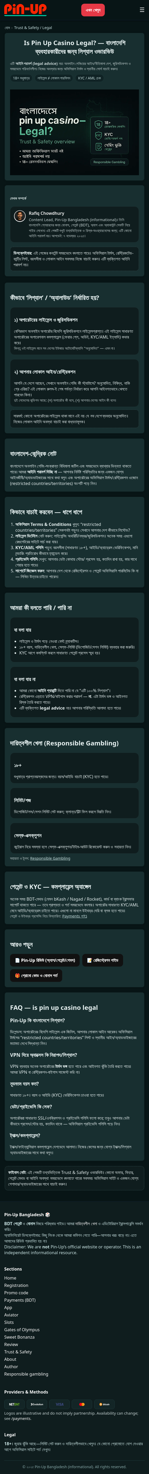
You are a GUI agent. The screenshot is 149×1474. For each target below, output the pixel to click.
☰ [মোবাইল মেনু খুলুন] (142, 10)
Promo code (16, 1293)
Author (11, 1367)
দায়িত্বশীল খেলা (86, 1223)
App (8, 1307)
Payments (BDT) (19, 1300)
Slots (9, 1322)
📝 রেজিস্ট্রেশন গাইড (102, 960)
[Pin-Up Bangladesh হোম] (25, 10)
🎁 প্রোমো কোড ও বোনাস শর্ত (36, 975)
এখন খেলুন (93, 10)
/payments (20, 1418)
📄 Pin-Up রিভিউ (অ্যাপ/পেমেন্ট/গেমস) (45, 960)
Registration (16, 1285)
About (10, 1359)
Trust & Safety (18, 1352)
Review (11, 1344)
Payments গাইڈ (74, 916)
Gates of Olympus (22, 1330)
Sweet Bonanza (19, 1337)
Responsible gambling (26, 1374)
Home (10, 1278)
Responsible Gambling (50, 858)
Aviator (11, 1315)
